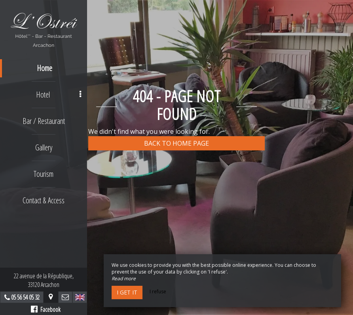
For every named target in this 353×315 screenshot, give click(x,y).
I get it (127, 292)
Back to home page (176, 143)
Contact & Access (44, 200)
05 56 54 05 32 (25, 297)
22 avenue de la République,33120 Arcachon (44, 280)
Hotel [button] (59, 94)
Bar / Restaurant (44, 121)
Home (44, 68)
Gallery (43, 147)
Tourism (43, 174)
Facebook (46, 309)
